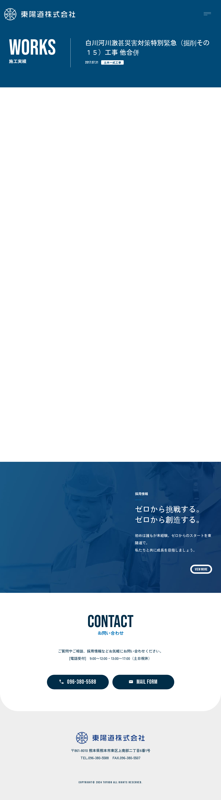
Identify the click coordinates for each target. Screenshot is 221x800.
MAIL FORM (143, 682)
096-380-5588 (77, 682)
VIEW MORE (201, 569)
